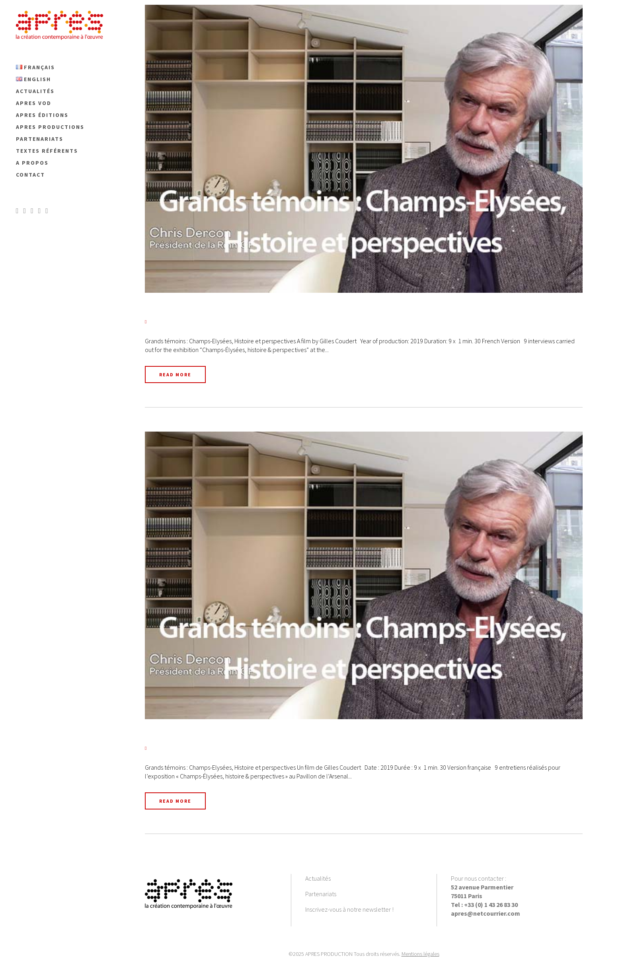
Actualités (318, 878)
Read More (175, 374)
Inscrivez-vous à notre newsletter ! (349, 909)
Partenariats (320, 894)
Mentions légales (420, 953)
